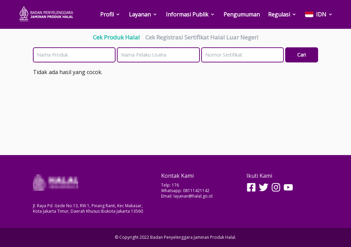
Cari (301, 54)
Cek (116, 37)
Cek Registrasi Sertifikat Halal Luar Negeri (201, 37)
